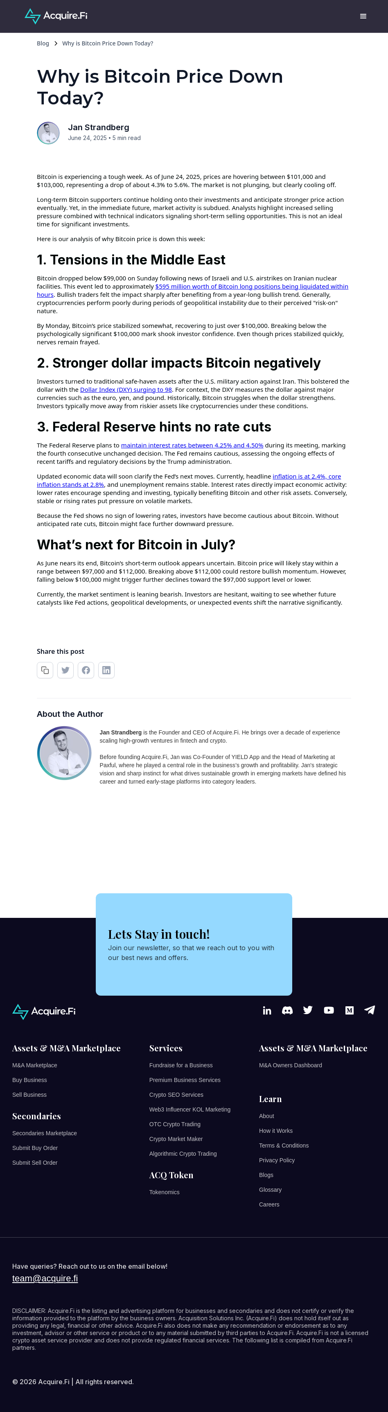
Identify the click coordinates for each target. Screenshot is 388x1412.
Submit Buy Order (35, 1148)
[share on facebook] (86, 670)
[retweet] (65, 670)
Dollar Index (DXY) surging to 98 (126, 389)
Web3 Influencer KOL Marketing (189, 1109)
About (266, 1116)
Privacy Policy (277, 1160)
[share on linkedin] (106, 670)
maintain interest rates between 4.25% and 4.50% (192, 445)
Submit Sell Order (34, 1162)
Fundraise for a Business (181, 1065)
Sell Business (29, 1094)
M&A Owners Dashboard (290, 1065)
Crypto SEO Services (176, 1094)
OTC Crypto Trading (175, 1124)
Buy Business (29, 1080)
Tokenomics (164, 1192)
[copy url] (45, 670)
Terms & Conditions (284, 1145)
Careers (269, 1204)
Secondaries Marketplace (44, 1133)
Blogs (266, 1175)
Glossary (270, 1189)
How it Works (276, 1130)
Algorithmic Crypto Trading (183, 1153)
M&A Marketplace (34, 1065)
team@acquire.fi (45, 1278)
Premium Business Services (185, 1080)
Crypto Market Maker (176, 1139)
